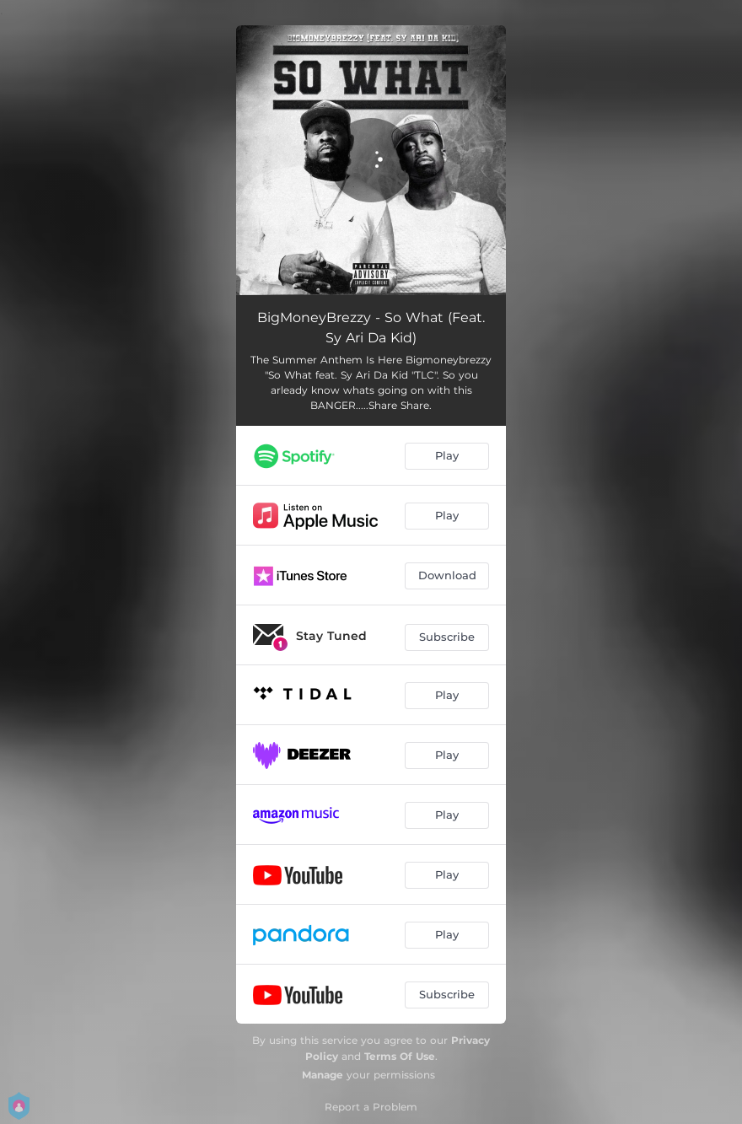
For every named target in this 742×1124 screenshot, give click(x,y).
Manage (322, 1074)
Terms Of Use (399, 1056)
